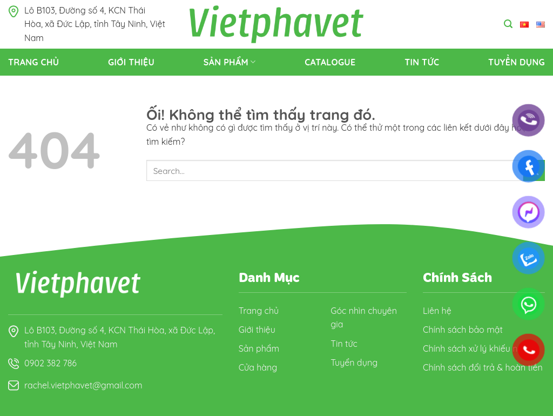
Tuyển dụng (516, 62)
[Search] (508, 24)
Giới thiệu (131, 62)
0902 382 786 (50, 363)
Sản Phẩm (230, 62)
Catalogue (330, 62)
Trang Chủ (33, 62)
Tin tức (421, 62)
